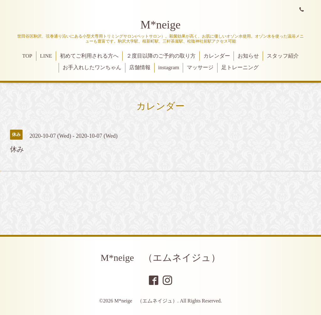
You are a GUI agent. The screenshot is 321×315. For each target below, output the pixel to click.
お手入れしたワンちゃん (92, 67)
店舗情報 (139, 67)
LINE (46, 56)
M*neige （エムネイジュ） (161, 257)
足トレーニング (240, 67)
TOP (27, 56)
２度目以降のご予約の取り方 (161, 56)
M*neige (160, 24)
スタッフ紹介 (283, 56)
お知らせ (248, 56)
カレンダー (216, 56)
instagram (168, 67)
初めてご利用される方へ (89, 56)
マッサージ (200, 67)
